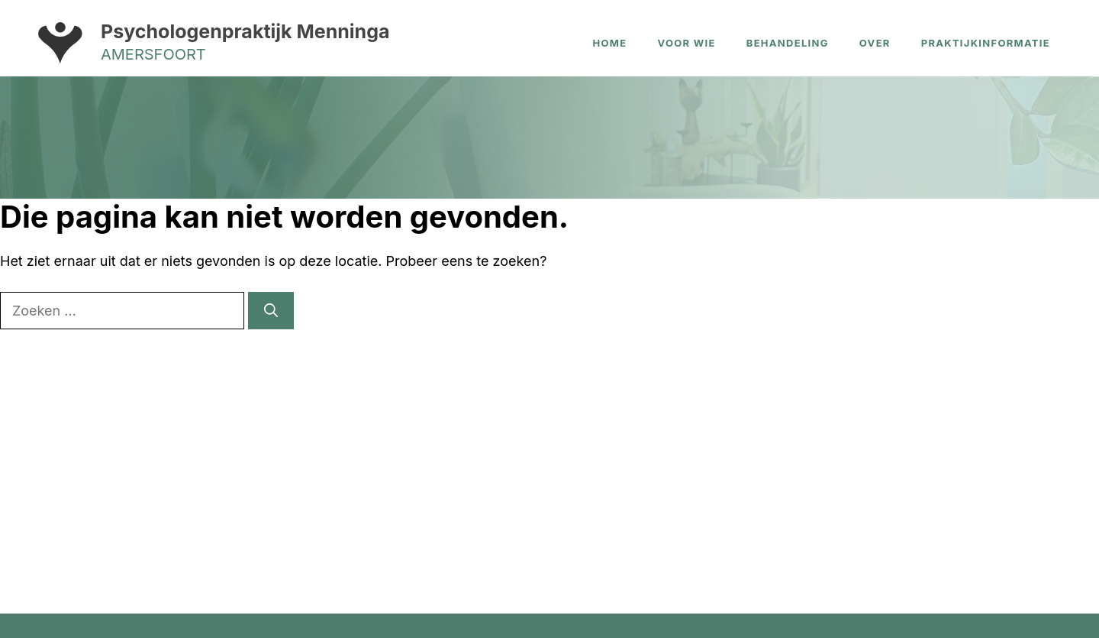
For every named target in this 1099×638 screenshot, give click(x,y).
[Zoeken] (271, 310)
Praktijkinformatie (985, 43)
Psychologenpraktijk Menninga (245, 31)
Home (610, 43)
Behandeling (787, 43)
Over (875, 43)
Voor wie (686, 43)
